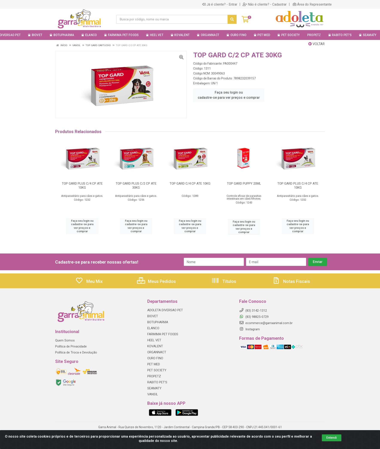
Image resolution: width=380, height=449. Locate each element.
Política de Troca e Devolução (76, 352)
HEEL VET (154, 340)
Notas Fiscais (291, 281)
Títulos (223, 281)
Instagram (249, 329)
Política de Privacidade (71, 346)
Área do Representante (312, 4)
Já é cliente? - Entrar (219, 4)
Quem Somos (65, 340)
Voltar (316, 44)
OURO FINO (155, 358)
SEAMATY (154, 388)
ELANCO (153, 328)
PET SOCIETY (156, 370)
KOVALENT (155, 346)
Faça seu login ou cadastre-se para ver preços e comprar (229, 95)
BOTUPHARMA (157, 322)
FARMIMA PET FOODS (162, 334)
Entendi (331, 444)
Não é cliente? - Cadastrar (265, 4)
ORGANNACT (156, 352)
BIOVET (152, 316)
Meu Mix (89, 281)
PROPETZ (154, 376)
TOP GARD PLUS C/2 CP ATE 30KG (136, 186)
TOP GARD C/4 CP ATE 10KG (190, 183)
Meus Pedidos (156, 281)
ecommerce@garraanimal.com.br (266, 323)
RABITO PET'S (157, 382)
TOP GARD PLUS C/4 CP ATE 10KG (82, 186)
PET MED (153, 364)
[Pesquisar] (232, 19)
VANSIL (152, 394)
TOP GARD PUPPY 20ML (244, 183)
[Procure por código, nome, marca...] (172, 19)
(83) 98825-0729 (254, 317)
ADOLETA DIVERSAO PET (165, 310)
